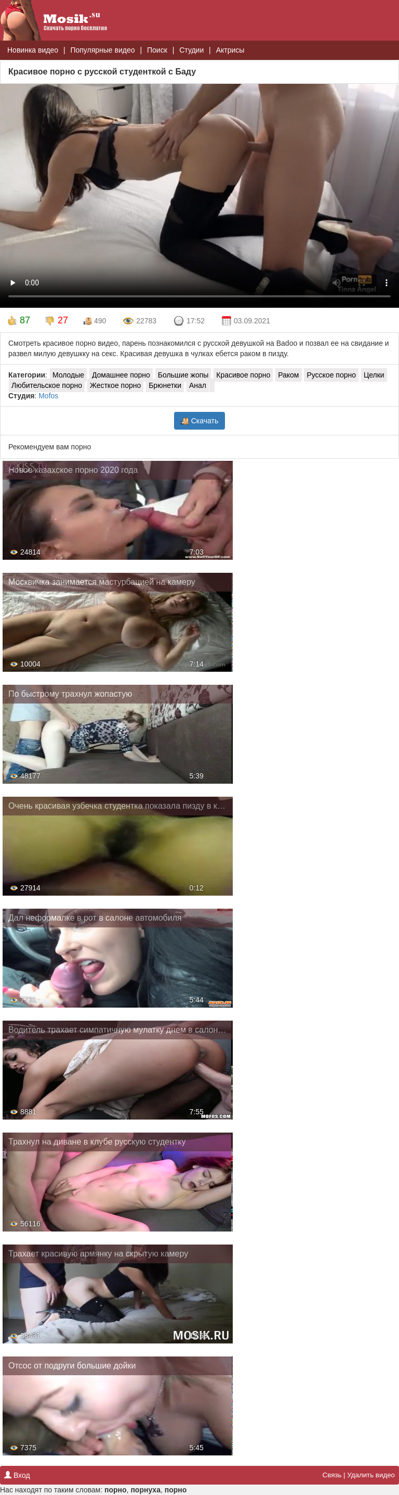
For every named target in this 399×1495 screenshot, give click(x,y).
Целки (374, 375)
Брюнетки (165, 385)
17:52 (189, 321)
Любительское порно (46, 385)
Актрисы (230, 50)
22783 (139, 321)
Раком (288, 375)
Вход (17, 1475)
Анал (197, 385)
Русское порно (331, 375)
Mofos (48, 396)
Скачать (199, 421)
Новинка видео (32, 50)
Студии (191, 50)
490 (95, 321)
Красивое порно (243, 375)
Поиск (157, 50)
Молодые (68, 375)
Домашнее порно (121, 375)
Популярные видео (102, 50)
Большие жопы (183, 375)
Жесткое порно (115, 385)
